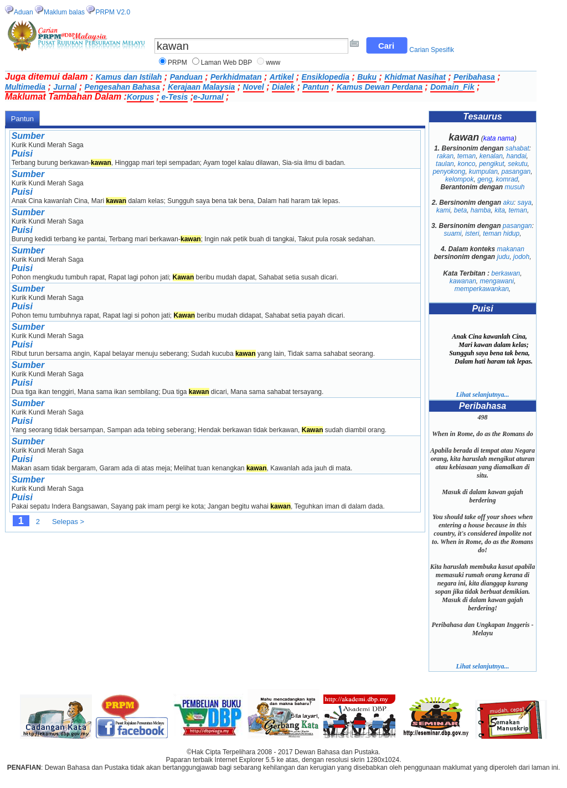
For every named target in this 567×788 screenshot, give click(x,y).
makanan (510, 249)
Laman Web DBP (226, 62)
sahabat (517, 148)
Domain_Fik (452, 86)
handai (517, 156)
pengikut (491, 164)
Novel (253, 86)
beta (460, 210)
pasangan (516, 171)
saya (525, 202)
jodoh (521, 257)
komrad (507, 179)
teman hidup (501, 233)
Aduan (23, 12)
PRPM (177, 62)
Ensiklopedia (325, 76)
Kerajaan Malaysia (201, 86)
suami (452, 233)
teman (466, 156)
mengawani (497, 281)
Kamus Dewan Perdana (379, 86)
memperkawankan (482, 289)
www (273, 62)
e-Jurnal (208, 96)
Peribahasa (474, 76)
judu (503, 257)
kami (443, 210)
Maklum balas (64, 12)
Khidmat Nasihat (414, 76)
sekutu (517, 164)
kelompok (459, 179)
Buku (367, 76)
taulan (445, 164)
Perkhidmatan (236, 76)
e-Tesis (173, 96)
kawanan (463, 281)
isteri (472, 233)
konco (466, 164)
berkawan (505, 273)
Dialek (283, 86)
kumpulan (483, 171)
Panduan (186, 76)
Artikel (282, 76)
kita (499, 210)
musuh (515, 187)
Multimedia (25, 86)
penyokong (448, 171)
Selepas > (68, 521)
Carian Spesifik (431, 50)
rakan (445, 156)
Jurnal (64, 86)
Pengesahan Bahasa (122, 86)
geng (484, 179)
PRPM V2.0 (112, 12)
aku (508, 202)
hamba (481, 210)
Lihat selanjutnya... (482, 394)
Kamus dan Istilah (129, 76)
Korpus (140, 96)
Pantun (315, 86)
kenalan (491, 156)
